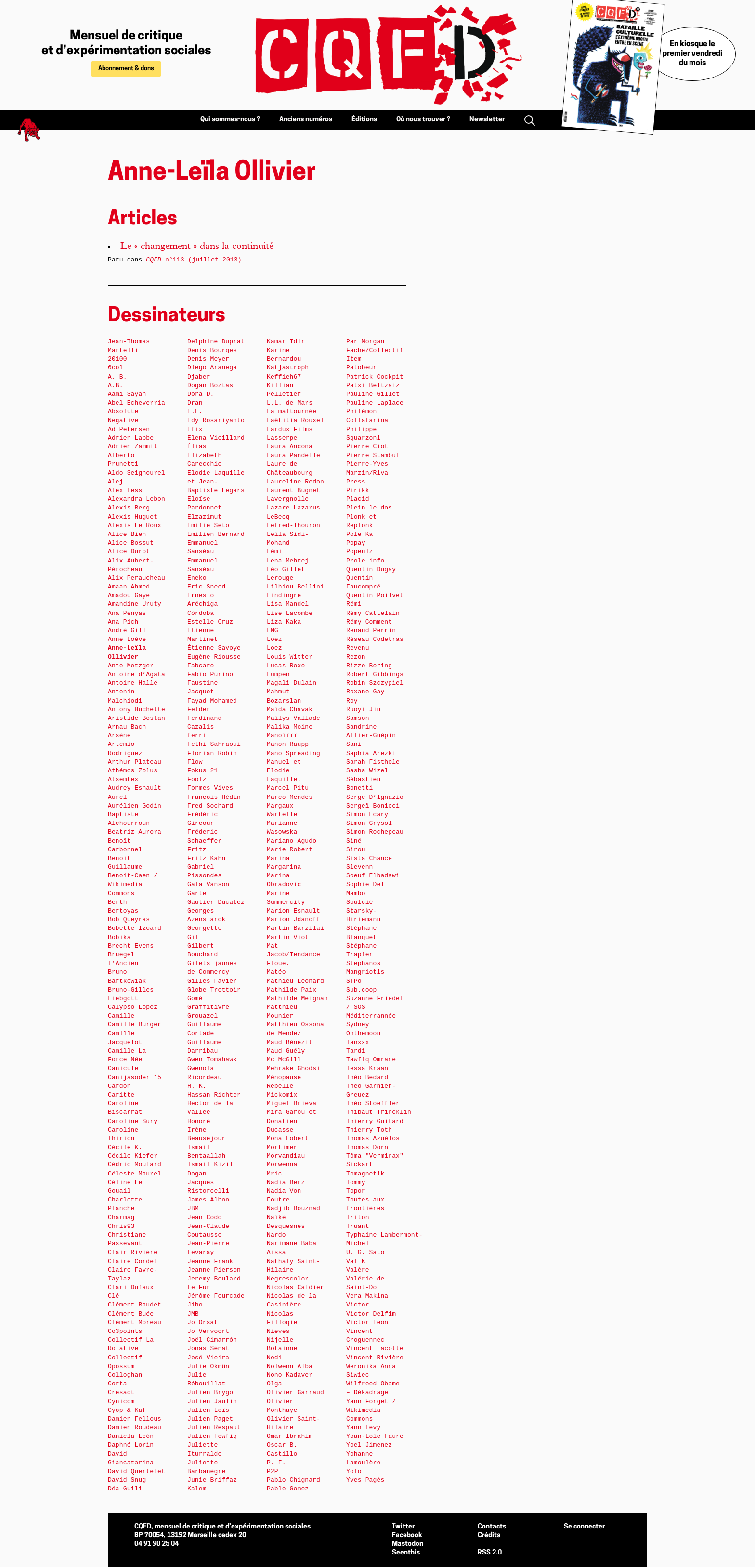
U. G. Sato (365, 1252)
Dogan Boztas (210, 385)
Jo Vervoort (208, 1331)
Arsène (119, 735)
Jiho (195, 1304)
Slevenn (359, 867)
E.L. (195, 411)
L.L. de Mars (289, 402)
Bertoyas (123, 910)
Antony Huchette (136, 709)
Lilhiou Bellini (295, 586)
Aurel (117, 797)
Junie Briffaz (212, 1480)
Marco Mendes (289, 797)
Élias (197, 446)
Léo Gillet (286, 569)
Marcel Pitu (288, 788)
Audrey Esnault (134, 788)
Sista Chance (369, 858)
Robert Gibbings (375, 674)
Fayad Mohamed (212, 701)
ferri (197, 735)
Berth (117, 902)
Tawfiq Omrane (371, 1059)
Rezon (355, 657)
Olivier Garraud (295, 1392)
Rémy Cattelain (373, 613)
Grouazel (202, 1015)
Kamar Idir (286, 341)
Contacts (492, 1526)
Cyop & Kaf (127, 1410)
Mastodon (407, 1544)
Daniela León (131, 1436)
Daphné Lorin (131, 1445)
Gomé (195, 998)
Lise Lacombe (289, 613)
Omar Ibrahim (289, 1436)
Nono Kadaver (289, 1375)
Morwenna (282, 1164)
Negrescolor (288, 1278)
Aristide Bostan (136, 718)
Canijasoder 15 (134, 1077)
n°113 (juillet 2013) (193, 259)
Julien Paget (210, 1419)
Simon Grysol (369, 823)
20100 (117, 359)
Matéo (276, 972)
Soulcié (359, 902)
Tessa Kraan (367, 1068)
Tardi (355, 1051)
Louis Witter (289, 657)
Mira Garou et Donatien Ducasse (291, 1121)
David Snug (127, 1480)
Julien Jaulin (212, 1401)
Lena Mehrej (288, 560)
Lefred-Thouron (293, 525)
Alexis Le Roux (134, 525)
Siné (354, 841)
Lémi (274, 551)
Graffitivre (208, 1007)
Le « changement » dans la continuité (196, 247)
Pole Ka (359, 534)
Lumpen (278, 674)
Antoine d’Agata (136, 674)
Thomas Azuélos (373, 1138)
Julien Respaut (214, 1427)
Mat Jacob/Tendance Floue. (293, 954)
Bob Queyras (129, 919)
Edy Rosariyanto (216, 420)
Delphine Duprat (216, 341)
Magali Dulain (291, 683)
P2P (272, 1471)
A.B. (115, 385)
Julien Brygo (210, 1392)
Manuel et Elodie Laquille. (284, 770)
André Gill (127, 630)
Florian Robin (212, 753)
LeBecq (278, 517)
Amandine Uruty (134, 604)
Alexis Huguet (132, 517)
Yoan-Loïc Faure (375, 1436)
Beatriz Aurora (134, 832)
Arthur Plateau (134, 762)
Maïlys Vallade (293, 718)
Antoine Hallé (132, 683)
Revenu (357, 648)
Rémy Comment (369, 622)
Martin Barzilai (295, 928)
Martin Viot (288, 937)
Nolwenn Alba (289, 1366)
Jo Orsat (202, 1322)
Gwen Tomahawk (212, 1059)
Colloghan (125, 1375)
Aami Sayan (127, 394)
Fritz (197, 849)
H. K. (197, 1086)
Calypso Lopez (132, 1007)
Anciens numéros (305, 119)
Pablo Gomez (288, 1488)
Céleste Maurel (134, 1173)
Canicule (123, 1068)
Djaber (198, 376)
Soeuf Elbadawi (373, 875)
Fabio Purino (210, 674)
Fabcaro (200, 665)
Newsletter (487, 119)
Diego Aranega (212, 367)
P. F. (276, 1462)
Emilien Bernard (216, 534)
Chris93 (121, 1226)
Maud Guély (286, 1051)
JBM (193, 1208)
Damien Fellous (134, 1419)
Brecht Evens (131, 946)
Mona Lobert (288, 1138)
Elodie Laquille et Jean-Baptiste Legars (216, 482)
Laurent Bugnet (293, 490)
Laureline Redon (295, 481)
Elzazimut (204, 517)
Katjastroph (288, 367)
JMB (193, 1314)
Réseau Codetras (375, 639)
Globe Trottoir (214, 989)
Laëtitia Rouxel (295, 420)
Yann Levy (363, 1427)
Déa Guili (125, 1488)
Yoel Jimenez (369, 1445)
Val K (355, 1261)
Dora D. (200, 394)
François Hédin (214, 797)
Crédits (489, 1535)
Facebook (407, 1535)
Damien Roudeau (134, 1427)
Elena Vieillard (216, 438)
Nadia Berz (286, 1182)
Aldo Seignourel (136, 473)
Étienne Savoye (214, 648)
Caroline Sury (132, 1121)
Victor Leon (367, 1322)
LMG (272, 630)
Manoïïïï (282, 735)
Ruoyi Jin (363, 709)
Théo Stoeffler (373, 1103)
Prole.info (365, 560)
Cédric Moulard (134, 1164)
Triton (357, 1217)
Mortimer (282, 1147)
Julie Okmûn (208, 1366)
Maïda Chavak (289, 709)
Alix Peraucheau (136, 578)
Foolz (197, 779)
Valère (357, 1270)
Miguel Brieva (291, 1103)
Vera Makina (367, 1296)
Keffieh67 (284, 376)
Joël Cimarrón (212, 1340)
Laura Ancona (289, 446)
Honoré (198, 1121)
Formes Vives (210, 788)
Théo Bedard (367, 1077)
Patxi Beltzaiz (373, 385)
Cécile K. (125, 1147)
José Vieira (208, 1357)
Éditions (364, 119)
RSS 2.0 (490, 1552)
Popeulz (359, 551)
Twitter (403, 1526)
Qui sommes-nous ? (230, 119)
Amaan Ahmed (129, 586)
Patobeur (361, 367)
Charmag (121, 1217)
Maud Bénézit (289, 1042)
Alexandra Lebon (136, 499)
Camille (121, 1015)
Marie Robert (289, 849)
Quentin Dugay (371, 569)
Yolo (354, 1471)
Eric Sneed (206, 586)
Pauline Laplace (375, 402)
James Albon (208, 1199)
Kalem (197, 1488)
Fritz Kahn (206, 858)
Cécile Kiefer (132, 1156)
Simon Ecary (367, 814)
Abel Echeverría (136, 402)
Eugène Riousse (214, 657)
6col (115, 367)
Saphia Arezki (371, 753)
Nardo (276, 1235)
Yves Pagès (365, 1480)
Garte (197, 893)
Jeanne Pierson (214, 1270)
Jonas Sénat (208, 1348)
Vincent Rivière (375, 1357)
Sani (354, 744)
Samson (357, 718)
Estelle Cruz (210, 622)
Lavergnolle (288, 499)
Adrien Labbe (131, 438)
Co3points (125, 1331)
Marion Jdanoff (293, 919)
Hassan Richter (214, 1094)
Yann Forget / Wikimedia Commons (371, 1410)
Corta (117, 1383)
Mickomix (282, 1094)
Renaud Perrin (371, 630)
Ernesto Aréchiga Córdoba (202, 604)
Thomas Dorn (367, 1147)
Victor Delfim (371, 1314)
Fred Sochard (210, 806)
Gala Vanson (208, 884)
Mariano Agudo (291, 841)
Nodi (274, 1357)
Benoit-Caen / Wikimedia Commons (132, 884)
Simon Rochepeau (375, 832)
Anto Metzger (131, 665)
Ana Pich (123, 622)
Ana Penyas (127, 613)
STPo (354, 981)
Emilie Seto (208, 525)
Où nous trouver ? (423, 119)
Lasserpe (282, 438)
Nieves (278, 1331)
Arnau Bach (127, 727)
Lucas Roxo (286, 665)
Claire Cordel (132, 1261)
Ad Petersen (129, 429)
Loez (274, 639)
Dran (195, 402)
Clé (113, 1296)
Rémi (354, 604)
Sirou (355, 849)
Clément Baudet (134, 1304)
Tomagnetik (365, 1173)
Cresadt (121, 1392)
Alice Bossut (131, 543)
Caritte (121, 1094)
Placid (357, 499)
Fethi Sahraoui (214, 744)
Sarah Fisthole (373, 762)
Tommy (355, 1182)
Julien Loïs (208, 1410)
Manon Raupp (288, 744)
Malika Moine (289, 727)
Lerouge (280, 578)
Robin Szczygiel (375, 683)
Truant (357, 1226)
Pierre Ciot (367, 446)
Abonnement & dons (126, 68)
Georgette (204, 928)
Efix (195, 429)
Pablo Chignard (293, 1480)
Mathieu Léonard (295, 981)
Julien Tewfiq (212, 1436)
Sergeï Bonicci (373, 806)
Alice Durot (129, 551)
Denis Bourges (212, 350)
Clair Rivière (132, 1252)
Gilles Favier (212, 981)
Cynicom (121, 1401)
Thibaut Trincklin (378, 1112)
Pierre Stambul (373, 455)
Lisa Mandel (288, 604)
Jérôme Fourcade (216, 1296)
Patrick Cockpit (375, 376)
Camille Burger (134, 1024)
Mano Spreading (293, 753)
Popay (355, 543)
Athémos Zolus (132, 770)
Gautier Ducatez (216, 902)
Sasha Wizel (367, 770)
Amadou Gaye (129, 595)
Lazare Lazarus (293, 507)
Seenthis (406, 1552)
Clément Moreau (134, 1322)
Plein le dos (369, 507)
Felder (198, 709)
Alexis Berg (129, 507)
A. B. (117, 376)
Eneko (197, 578)
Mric (274, 1173)
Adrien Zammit (132, 446)
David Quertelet (136, 1471)
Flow (195, 762)
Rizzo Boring (369, 665)
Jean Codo (204, 1217)
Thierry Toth (369, 1130)
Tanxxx (357, 1042)
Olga (274, 1383)
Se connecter (584, 1526)
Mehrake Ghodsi (293, 1068)
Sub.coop (361, 989)
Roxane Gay (365, 691)
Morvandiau (286, 1156)
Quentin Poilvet (375, 595)
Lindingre (284, 595)
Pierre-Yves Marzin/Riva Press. (367, 472)
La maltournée (291, 411)
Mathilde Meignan (297, 998)
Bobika (119, 937)
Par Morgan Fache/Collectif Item (375, 350)
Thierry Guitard (375, 1121)
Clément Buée (131, 1314)
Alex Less (125, 490)
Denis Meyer (208, 359)
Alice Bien (127, 534)
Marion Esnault (293, 910)
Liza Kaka (284, 622)
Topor (355, 1191)
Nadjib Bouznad (293, 1208)
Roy (352, 701)
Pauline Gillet (373, 394)
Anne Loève (127, 639)
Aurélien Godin (134, 806)
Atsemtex (123, 779)
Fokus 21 (202, 770)
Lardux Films (289, 429)
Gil (193, 937)
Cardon (119, 1086)
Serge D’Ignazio (375, 797)
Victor (357, 1304)
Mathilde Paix (291, 989)
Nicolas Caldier (295, 1287)
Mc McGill (284, 1059)
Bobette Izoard (134, 928)
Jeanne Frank (210, 1261)
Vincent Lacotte (375, 1348)
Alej (115, 481)
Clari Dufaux (131, 1287)
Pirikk (357, 490)
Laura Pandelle (293, 455)
